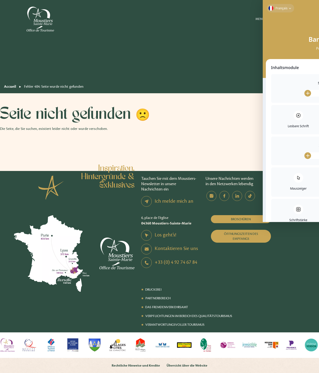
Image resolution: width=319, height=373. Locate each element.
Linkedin (237, 196)
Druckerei (153, 290)
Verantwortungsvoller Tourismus (174, 325)
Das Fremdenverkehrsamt (166, 307)
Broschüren (241, 219)
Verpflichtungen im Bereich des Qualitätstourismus (188, 316)
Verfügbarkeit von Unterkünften (301, 19)
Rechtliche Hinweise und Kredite (136, 365)
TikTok (250, 196)
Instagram (211, 196)
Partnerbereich (158, 298)
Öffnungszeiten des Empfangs (241, 236)
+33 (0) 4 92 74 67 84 (176, 262)
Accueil (10, 86)
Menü (266, 19)
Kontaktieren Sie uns (176, 248)
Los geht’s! (165, 235)
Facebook (224, 196)
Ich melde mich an (174, 201)
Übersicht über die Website (187, 365)
